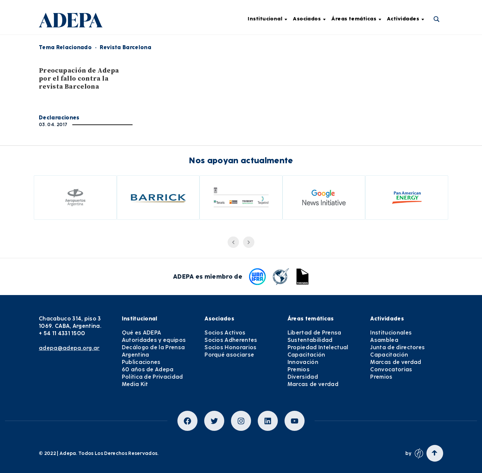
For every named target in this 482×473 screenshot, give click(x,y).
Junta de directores (397, 347)
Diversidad (303, 377)
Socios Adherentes (231, 340)
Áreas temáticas (356, 19)
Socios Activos (225, 333)
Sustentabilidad (310, 340)
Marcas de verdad (313, 384)
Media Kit (135, 384)
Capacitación (306, 355)
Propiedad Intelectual (318, 347)
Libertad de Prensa (314, 333)
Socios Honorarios (230, 347)
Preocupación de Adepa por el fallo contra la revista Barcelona (79, 79)
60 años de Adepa (148, 369)
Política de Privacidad (152, 377)
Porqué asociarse (229, 355)
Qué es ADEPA (141, 333)
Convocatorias (391, 369)
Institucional (267, 19)
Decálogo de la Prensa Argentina (153, 351)
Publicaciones (141, 362)
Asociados (309, 19)
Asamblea (384, 340)
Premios (299, 369)
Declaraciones (59, 117)
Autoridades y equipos (154, 340)
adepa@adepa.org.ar (69, 348)
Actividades (405, 19)
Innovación (303, 362)
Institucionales (391, 333)
